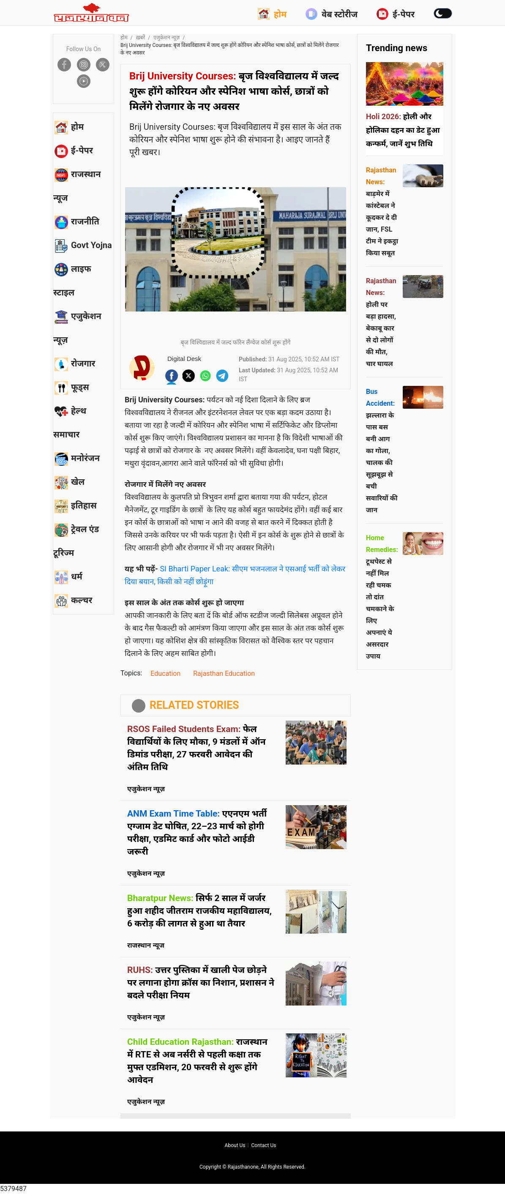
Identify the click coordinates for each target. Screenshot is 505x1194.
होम (272, 14)
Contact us (263, 1145)
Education (165, 673)
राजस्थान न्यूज (145, 945)
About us (235, 1145)
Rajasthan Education (224, 673)
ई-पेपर (396, 14)
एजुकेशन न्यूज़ (166, 38)
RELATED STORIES (194, 705)
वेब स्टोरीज (332, 14)
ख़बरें (140, 38)
